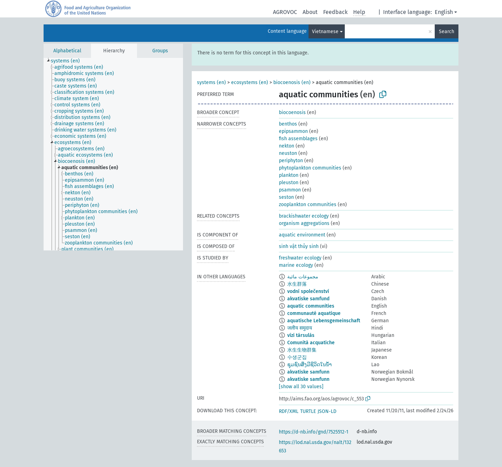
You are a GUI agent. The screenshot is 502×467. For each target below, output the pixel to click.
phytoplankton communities (310, 168)
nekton (286, 146)
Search (446, 32)
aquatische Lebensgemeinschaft (323, 321)
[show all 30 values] (301, 387)
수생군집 (297, 357)
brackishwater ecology (304, 216)
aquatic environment (302, 235)
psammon (290, 190)
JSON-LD (327, 411)
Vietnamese (325, 32)
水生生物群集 (302, 350)
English (444, 12)
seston (286, 197)
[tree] (113, 154)
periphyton (291, 161)
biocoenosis (292, 112)
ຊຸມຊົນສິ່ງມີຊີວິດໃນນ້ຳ (309, 365)
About (310, 12)
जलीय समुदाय (299, 328)
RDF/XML (288, 411)
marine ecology (296, 265)
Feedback (335, 12)
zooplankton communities (307, 205)
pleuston (288, 183)
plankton (288, 175)
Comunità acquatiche (311, 343)
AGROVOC (285, 12)
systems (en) (211, 82)
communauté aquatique (314, 313)
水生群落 (297, 284)
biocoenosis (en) (292, 82)
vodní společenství (308, 291)
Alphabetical (67, 51)
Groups (160, 51)
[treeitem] (68, 61)
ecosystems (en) (249, 82)
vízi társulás (300, 335)
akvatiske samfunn (308, 372)
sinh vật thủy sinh (299, 246)
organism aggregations (304, 223)
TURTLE (308, 411)
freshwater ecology (300, 258)
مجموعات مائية (302, 277)
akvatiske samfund (308, 299)
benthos (288, 124)
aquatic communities (310, 306)
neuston (288, 153)
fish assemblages (298, 139)
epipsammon (293, 131)
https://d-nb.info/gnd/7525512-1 (313, 432)
